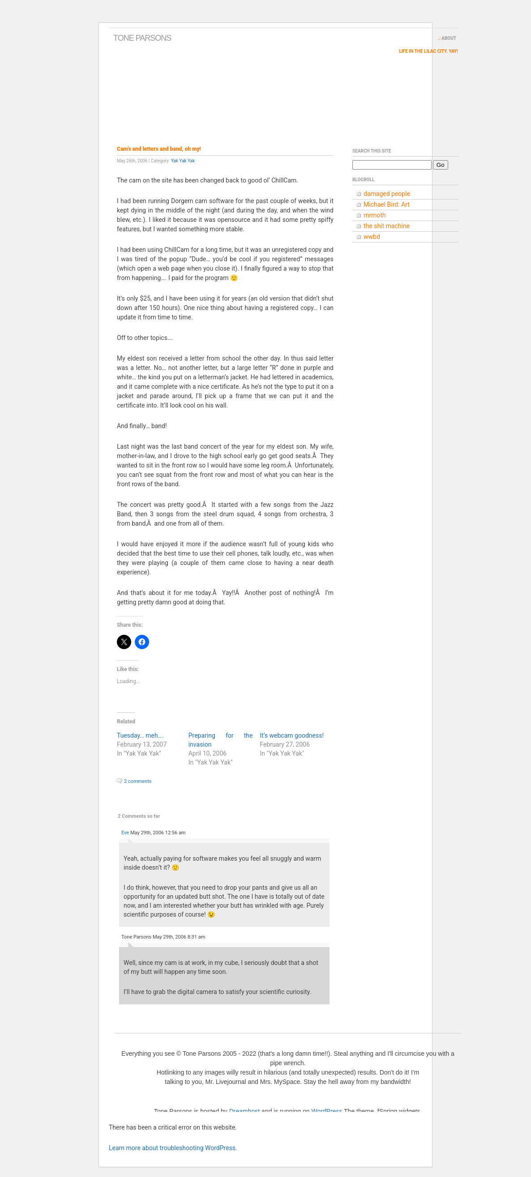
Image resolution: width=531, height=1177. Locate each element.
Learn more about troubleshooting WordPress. (173, 1148)
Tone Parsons (142, 38)
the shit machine (387, 225)
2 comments (137, 781)
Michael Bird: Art (387, 204)
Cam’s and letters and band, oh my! (159, 149)
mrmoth (375, 215)
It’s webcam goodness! (292, 735)
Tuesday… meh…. (140, 735)
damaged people (387, 193)
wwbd (372, 236)
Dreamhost (244, 1111)
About (448, 38)
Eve (125, 833)
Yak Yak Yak (183, 160)
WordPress (326, 1111)
